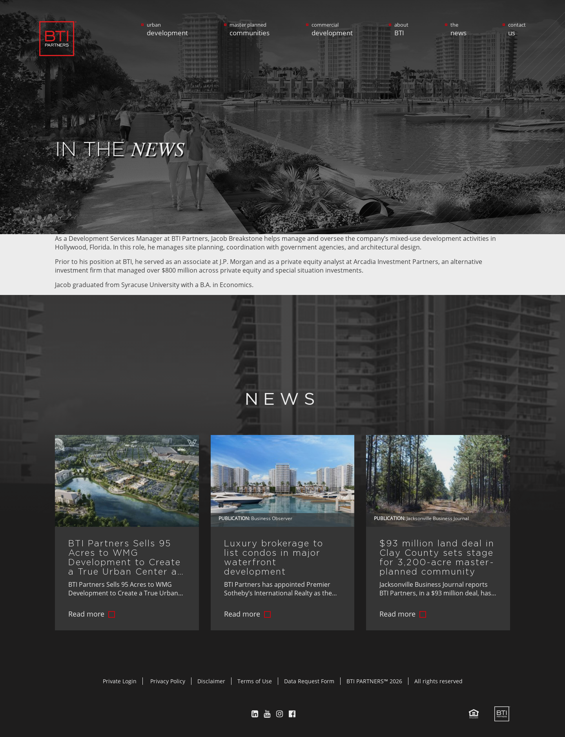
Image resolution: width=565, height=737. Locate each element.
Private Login (120, 681)
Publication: (234, 518)
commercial (332, 29)
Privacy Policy (167, 681)
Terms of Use (254, 681)
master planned (250, 29)
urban (167, 29)
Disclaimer (211, 681)
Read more (86, 614)
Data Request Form (309, 681)
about (401, 29)
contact (517, 29)
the (458, 29)
